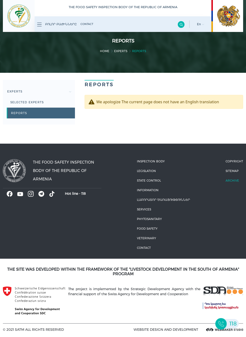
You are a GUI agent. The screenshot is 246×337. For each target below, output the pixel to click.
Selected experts (27, 102)
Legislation (146, 171)
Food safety (147, 228)
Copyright (234, 161)
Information (148, 190)
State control (149, 180)
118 (83, 193)
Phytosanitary (149, 219)
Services (144, 209)
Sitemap (232, 171)
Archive (232, 180)
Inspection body (151, 161)
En (200, 24)
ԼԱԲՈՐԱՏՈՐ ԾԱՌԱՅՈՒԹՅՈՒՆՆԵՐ (163, 200)
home (104, 51)
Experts (120, 51)
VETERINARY (146, 238)
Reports (19, 113)
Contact (86, 24)
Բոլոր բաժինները (57, 24)
